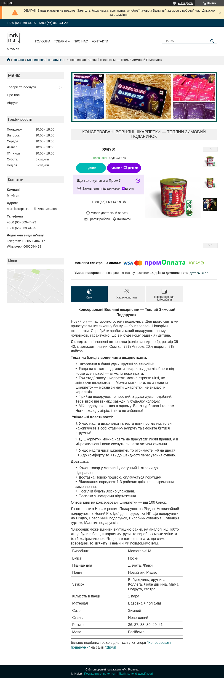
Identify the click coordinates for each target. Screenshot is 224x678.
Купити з (124, 168)
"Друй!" (111, 647)
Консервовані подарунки (45, 59)
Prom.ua (133, 669)
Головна (42, 41)
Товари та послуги (21, 87)
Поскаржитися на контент (100, 673)
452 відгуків (185, 3)
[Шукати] (212, 41)
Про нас (81, 41)
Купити (91, 168)
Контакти (99, 41)
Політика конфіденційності (136, 673)
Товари (60, 41)
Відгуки (12, 103)
